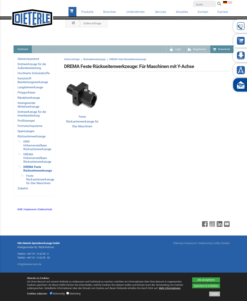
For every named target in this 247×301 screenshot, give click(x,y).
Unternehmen (135, 12)
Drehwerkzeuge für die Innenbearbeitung (32, 113)
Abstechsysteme (28, 59)
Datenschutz (45, 209)
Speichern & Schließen (206, 285)
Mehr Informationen (169, 288)
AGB (19, 209)
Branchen (109, 12)
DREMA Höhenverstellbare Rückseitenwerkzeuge (37, 158)
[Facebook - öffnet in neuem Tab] (204, 226)
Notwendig (57, 293)
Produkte (87, 12)
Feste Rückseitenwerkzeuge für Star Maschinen (40, 179)
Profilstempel (26, 120)
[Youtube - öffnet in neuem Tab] (226, 226)
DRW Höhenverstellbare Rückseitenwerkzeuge (37, 145)
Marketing (73, 293)
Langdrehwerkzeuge (30, 87)
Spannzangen (26, 131)
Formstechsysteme (30, 126)
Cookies (225, 243)
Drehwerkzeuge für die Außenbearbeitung (32, 66)
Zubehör (23, 188)
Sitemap (178, 243)
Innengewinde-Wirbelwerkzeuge (28, 104)
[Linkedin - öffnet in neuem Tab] (219, 226)
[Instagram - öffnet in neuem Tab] (211, 226)
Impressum (30, 209)
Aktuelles (182, 12)
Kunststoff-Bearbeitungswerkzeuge (33, 80)
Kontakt (203, 12)
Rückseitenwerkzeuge (32, 136)
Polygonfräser (27, 92)
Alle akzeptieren (206, 279)
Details (214, 293)
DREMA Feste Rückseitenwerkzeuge (37, 168)
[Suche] (204, 4)
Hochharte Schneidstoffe (34, 73)
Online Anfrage (92, 23)
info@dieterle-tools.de (29, 264)
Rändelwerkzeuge (29, 97)
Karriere (222, 12)
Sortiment (22, 49)
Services (160, 12)
